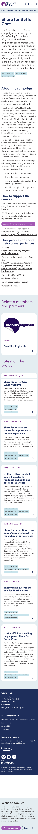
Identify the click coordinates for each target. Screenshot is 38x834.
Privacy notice (6, 723)
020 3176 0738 (7, 704)
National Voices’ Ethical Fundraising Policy (18, 720)
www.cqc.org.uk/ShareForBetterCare (19, 234)
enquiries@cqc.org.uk (18, 281)
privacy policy (12, 821)
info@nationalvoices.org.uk (12, 708)
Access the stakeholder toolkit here (18, 224)
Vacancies (5, 729)
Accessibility (6, 726)
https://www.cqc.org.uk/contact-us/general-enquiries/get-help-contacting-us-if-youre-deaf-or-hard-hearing (17, 267)
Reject (28, 828)
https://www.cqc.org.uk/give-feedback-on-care (15, 252)
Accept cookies (11, 828)
